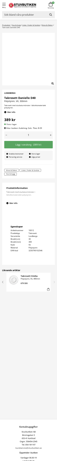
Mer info (11, 112)
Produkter (6, 25)
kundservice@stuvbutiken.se (29, 448)
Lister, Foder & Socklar (31, 25)
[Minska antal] (6, 135)
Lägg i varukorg (28, 144)
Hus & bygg (16, 25)
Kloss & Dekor (47, 25)
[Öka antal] (51, 135)
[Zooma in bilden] (51, 82)
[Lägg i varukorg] (48, 289)
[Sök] (51, 14)
